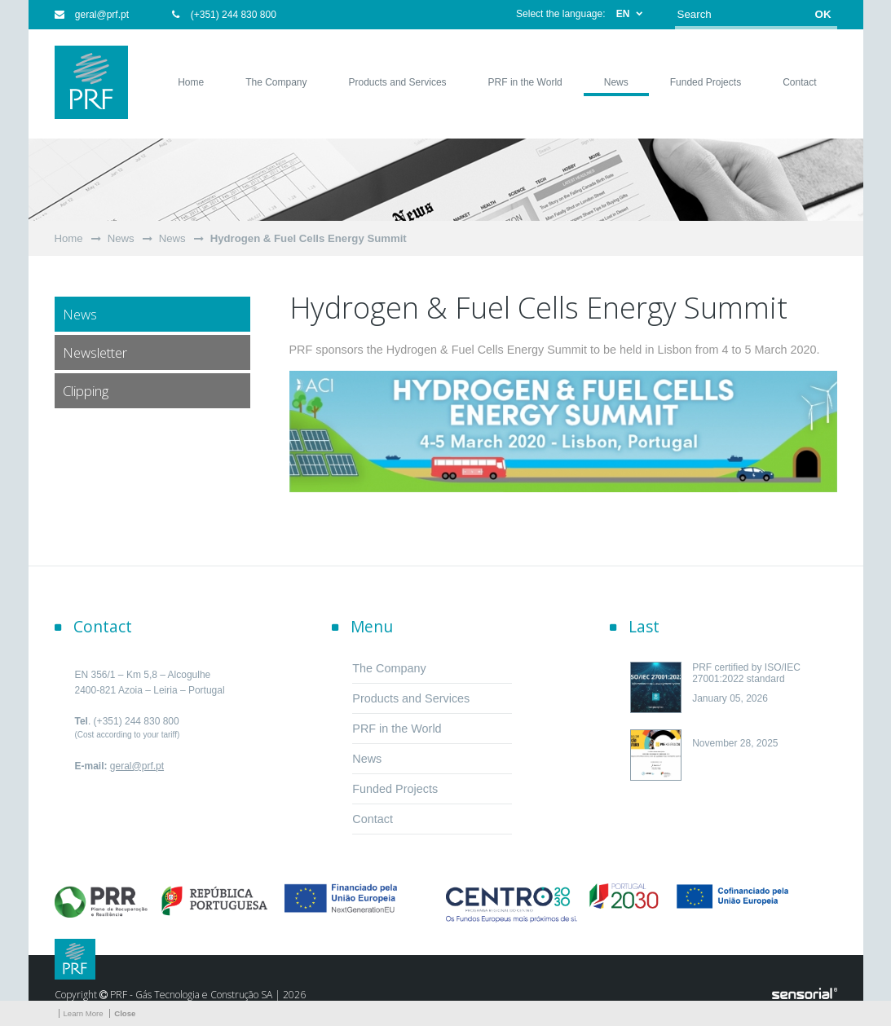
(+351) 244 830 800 (224, 14)
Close (124, 1013)
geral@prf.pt (92, 14)
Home (69, 238)
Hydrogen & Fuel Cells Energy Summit (308, 238)
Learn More (84, 1013)
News (121, 238)
